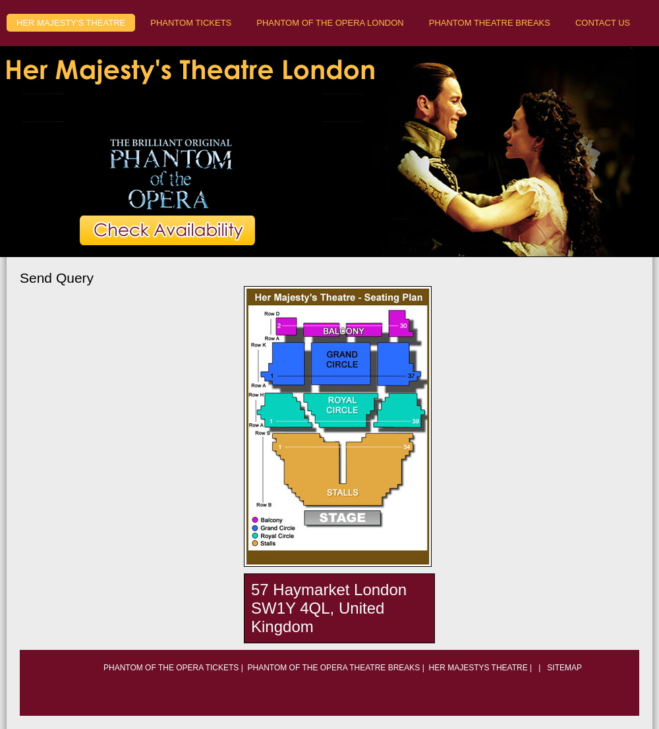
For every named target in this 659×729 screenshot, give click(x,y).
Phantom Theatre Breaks (489, 23)
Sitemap (563, 667)
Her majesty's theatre (70, 23)
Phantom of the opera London (329, 23)
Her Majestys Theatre (477, 667)
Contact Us (602, 23)
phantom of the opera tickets (171, 667)
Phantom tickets (190, 23)
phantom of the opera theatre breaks (334, 667)
